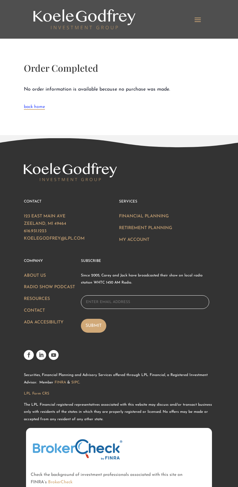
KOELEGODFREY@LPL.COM (54, 238)
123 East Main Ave (44, 216)
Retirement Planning (145, 228)
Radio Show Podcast (49, 287)
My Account (134, 239)
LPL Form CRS (36, 393)
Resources (37, 299)
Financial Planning (144, 216)
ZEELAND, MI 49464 (45, 223)
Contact (34, 310)
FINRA (60, 382)
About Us (35, 275)
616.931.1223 (35, 231)
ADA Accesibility (44, 322)
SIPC (75, 382)
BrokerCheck (60, 458)
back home (34, 107)
